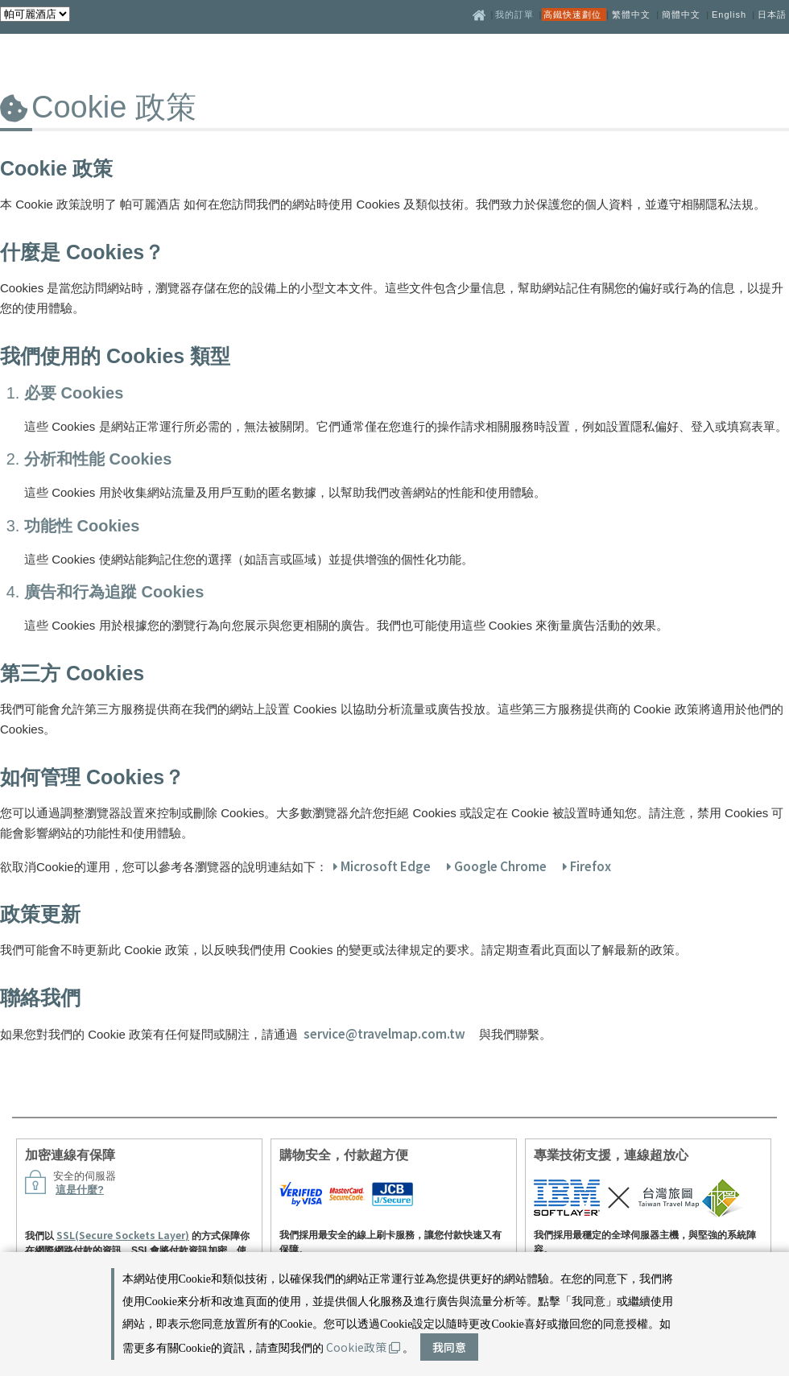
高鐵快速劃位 (574, 14)
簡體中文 (681, 14)
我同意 (449, 1347)
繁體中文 (631, 14)
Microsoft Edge (382, 865)
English (729, 14)
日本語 (772, 14)
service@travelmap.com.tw (384, 1033)
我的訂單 (516, 14)
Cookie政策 (363, 1347)
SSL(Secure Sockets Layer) (122, 1235)
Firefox (587, 865)
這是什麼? (80, 1190)
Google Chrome (497, 865)
